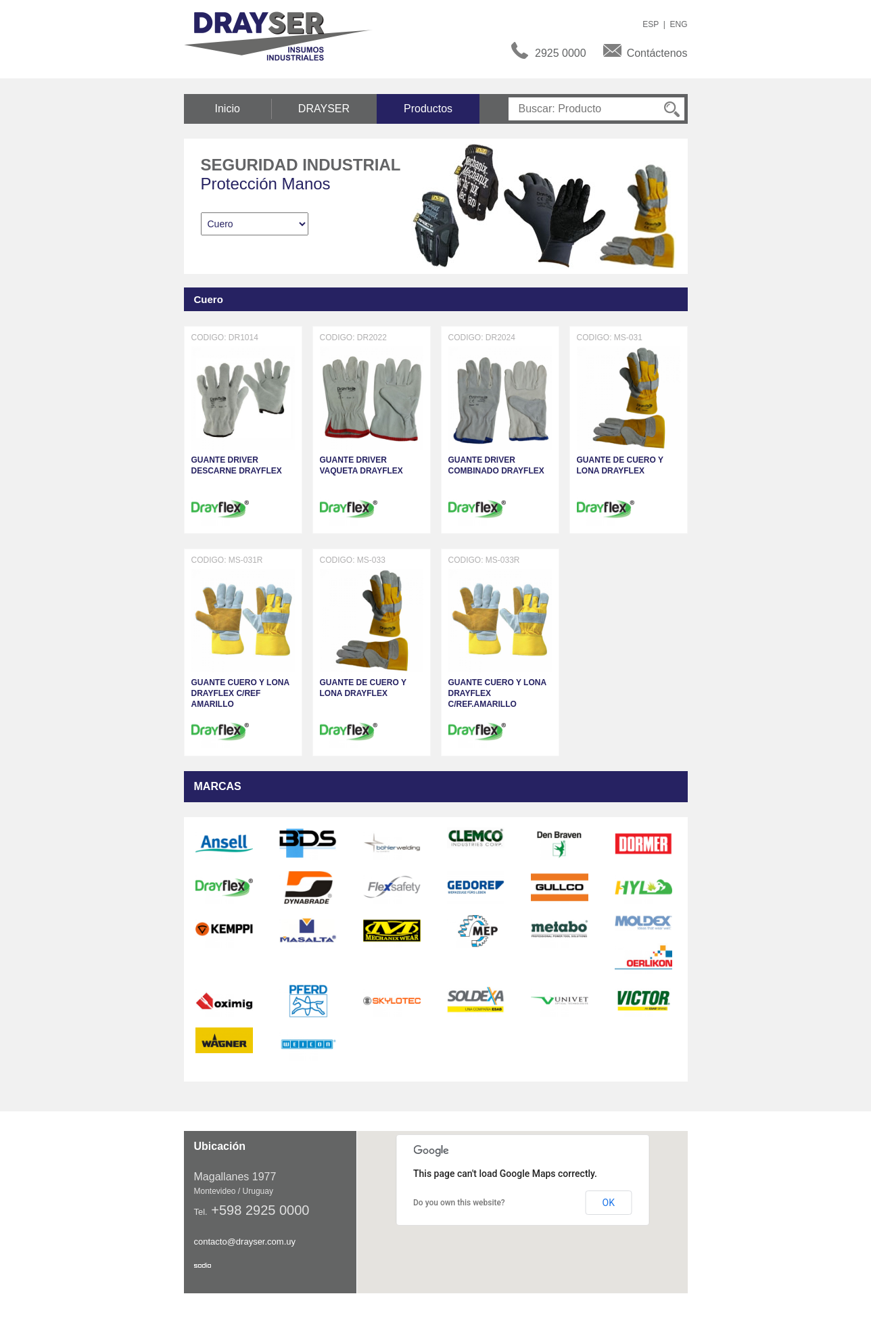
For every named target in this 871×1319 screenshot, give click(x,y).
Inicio (227, 108)
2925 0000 (560, 53)
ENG (678, 24)
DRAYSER (324, 108)
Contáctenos (657, 53)
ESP (650, 24)
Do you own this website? (459, 1202)
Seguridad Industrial (301, 165)
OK (609, 1202)
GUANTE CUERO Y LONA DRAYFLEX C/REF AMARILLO (240, 693)
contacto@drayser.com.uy (245, 1241)
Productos (428, 108)
